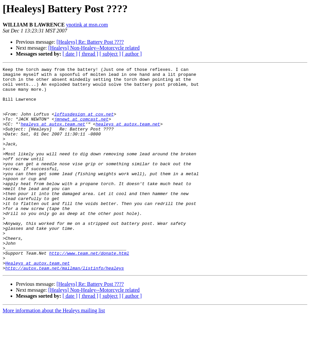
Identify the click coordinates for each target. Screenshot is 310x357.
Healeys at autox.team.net (37, 303)
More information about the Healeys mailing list (54, 351)
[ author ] (132, 54)
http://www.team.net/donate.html (89, 291)
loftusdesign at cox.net (83, 124)
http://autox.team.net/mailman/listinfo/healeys (64, 309)
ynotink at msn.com (87, 24)
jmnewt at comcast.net (81, 130)
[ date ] (70, 54)
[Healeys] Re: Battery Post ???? (90, 42)
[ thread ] (88, 54)
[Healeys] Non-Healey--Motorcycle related (94, 48)
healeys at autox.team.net (53, 136)
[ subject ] (110, 54)
